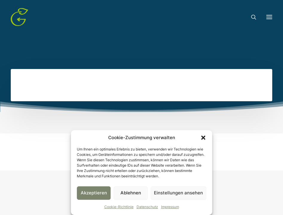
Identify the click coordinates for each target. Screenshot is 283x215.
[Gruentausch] (19, 17)
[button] (203, 138)
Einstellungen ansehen (178, 193)
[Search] (251, 17)
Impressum (170, 207)
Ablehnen (130, 193)
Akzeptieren (94, 193)
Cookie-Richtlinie (119, 207)
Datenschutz (147, 207)
